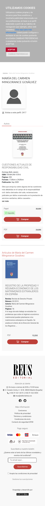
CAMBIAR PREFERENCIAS (18, 54)
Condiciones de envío (22, 419)
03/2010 (15, 301)
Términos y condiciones (22, 416)
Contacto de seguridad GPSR (22, 422)
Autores (5, 73)
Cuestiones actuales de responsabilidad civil (17, 166)
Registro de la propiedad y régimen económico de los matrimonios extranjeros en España (22, 290)
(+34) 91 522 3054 (31, 393)
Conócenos (22, 410)
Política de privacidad (22, 413)
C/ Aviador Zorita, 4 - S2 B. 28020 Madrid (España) (22, 390)
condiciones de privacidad (27, 473)
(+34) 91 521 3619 (15, 393)
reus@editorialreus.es (22, 396)
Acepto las (23, 473)
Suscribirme (22, 467)
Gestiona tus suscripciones (22, 479)
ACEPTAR (11, 50)
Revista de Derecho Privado (21, 299)
